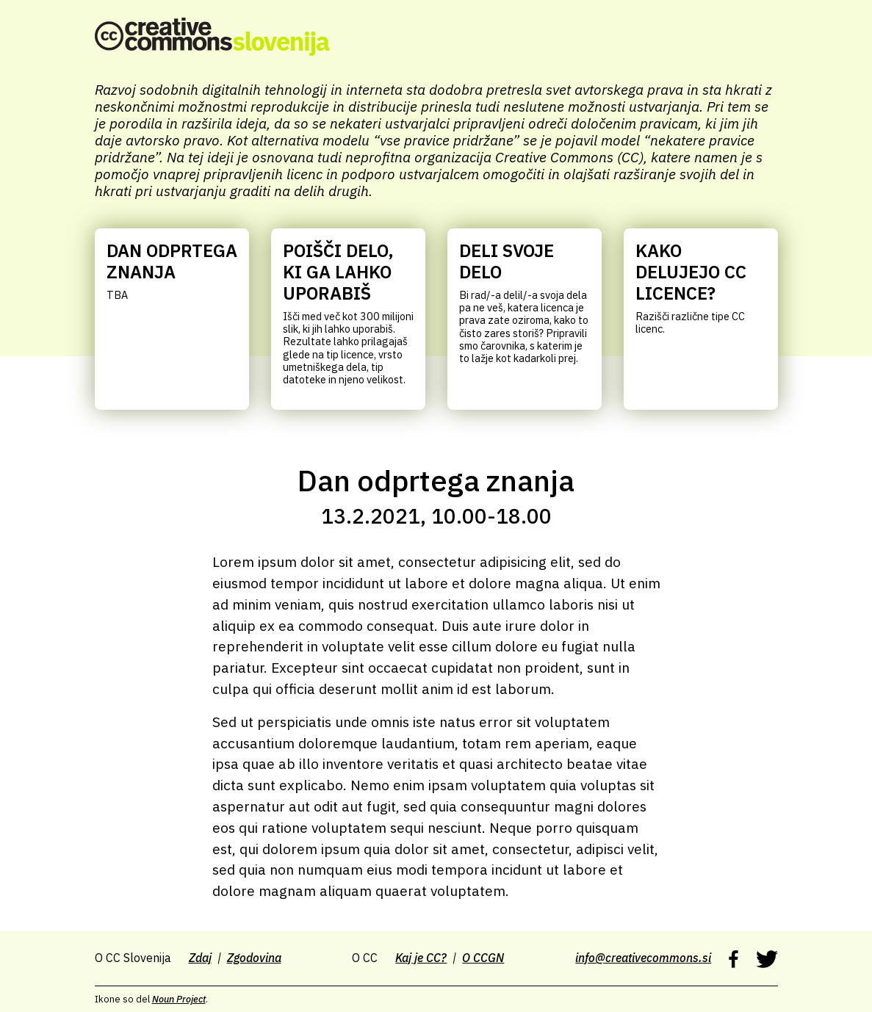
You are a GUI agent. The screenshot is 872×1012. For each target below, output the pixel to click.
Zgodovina (254, 957)
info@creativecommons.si (643, 957)
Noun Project (179, 999)
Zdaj (200, 957)
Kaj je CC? (421, 957)
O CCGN (483, 957)
